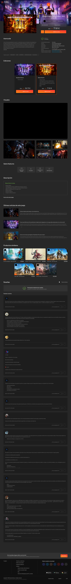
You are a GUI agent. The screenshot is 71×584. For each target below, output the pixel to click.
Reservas (30, 1)
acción (17, 54)
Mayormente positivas (56, 50)
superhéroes (21, 54)
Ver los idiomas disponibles (56, 43)
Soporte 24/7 (46, 1)
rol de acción (35, 54)
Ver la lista (53, 42)
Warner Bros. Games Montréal (59, 45)
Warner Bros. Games (55, 47)
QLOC (53, 45)
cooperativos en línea (28, 54)
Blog (41, 1)
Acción (59, 49)
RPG (64, 49)
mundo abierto (12, 54)
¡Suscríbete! (64, 555)
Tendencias (25, 1)
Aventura (61, 49)
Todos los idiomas (63, 282)
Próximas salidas (36, 1)
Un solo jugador (54, 49)
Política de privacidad (20, 562)
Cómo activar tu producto (56, 44)
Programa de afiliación (20, 564)
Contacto (17, 566)
